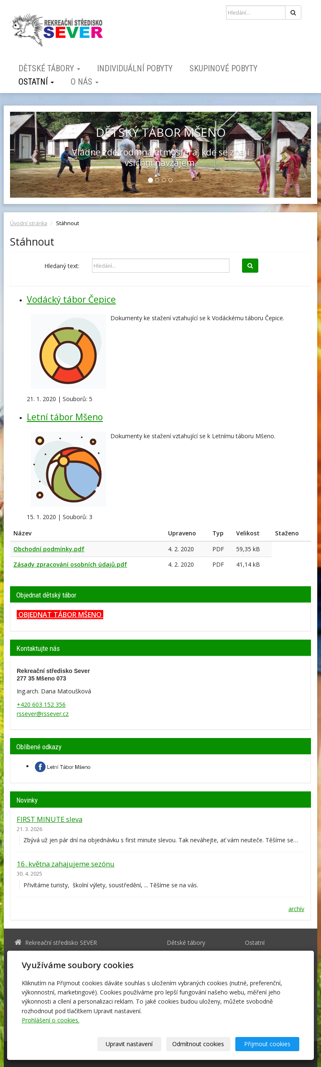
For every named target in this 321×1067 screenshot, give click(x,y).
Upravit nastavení (129, 1044)
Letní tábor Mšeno (65, 417)
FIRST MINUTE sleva (49, 819)
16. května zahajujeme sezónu (66, 864)
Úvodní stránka (28, 223)
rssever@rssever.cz (43, 714)
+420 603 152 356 (41, 704)
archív (296, 909)
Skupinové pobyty (223, 68)
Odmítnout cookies (198, 1044)
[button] (32, 155)
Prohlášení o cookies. (50, 1020)
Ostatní (36, 82)
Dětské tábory (49, 68)
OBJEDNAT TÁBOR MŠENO (60, 614)
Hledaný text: (61, 266)
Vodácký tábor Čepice (71, 299)
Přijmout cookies (267, 1044)
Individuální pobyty (135, 68)
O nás (85, 82)
